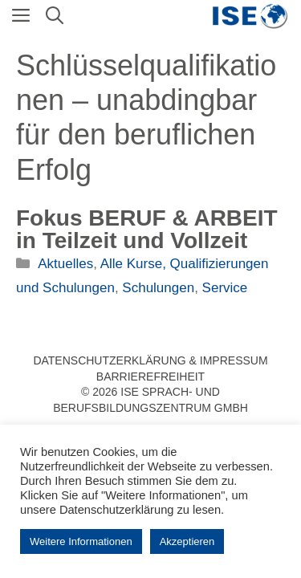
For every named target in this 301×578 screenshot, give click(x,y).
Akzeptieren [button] (187, 541)
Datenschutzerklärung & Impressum (150, 360)
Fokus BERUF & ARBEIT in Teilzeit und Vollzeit (147, 229)
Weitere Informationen (81, 541)
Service (225, 287)
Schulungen (158, 287)
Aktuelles (65, 263)
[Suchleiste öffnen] (54, 16)
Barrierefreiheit (150, 376)
